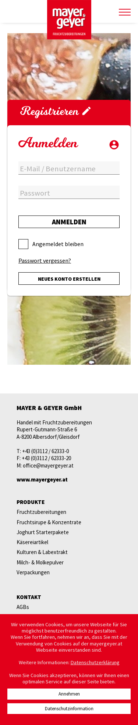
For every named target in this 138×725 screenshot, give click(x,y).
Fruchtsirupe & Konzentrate (49, 522)
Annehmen (69, 694)
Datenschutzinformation (69, 708)
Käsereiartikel (32, 542)
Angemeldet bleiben (58, 244)
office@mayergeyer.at (48, 465)
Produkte (31, 501)
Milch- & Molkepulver (40, 562)
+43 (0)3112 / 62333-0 (45, 451)
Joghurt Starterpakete (43, 532)
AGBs (23, 606)
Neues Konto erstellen (69, 279)
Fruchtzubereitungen (41, 511)
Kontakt (29, 596)
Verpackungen (33, 572)
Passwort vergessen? (44, 260)
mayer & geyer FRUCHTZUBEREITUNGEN (69, 20)
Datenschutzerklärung (95, 662)
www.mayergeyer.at (42, 479)
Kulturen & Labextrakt (42, 552)
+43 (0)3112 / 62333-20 (46, 458)
